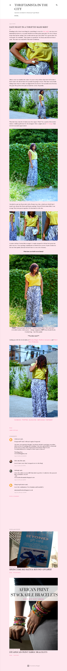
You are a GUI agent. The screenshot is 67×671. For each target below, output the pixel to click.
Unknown (17, 439)
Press (45, 16)
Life (40, 16)
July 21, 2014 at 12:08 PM (20, 456)
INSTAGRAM (41, 420)
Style (29, 16)
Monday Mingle (34, 340)
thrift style (15, 430)
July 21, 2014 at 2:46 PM (20, 479)
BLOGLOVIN (32, 420)
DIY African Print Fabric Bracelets (28, 652)
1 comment (16, 655)
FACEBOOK (17, 420)
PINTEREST (49, 420)
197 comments (16, 572)
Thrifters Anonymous (45, 340)
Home (16, 16)
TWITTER (25, 420)
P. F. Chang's (49, 123)
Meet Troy (23, 16)
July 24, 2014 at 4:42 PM (20, 492)
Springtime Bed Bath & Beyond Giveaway (30, 569)
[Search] (57, 4)
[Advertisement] (33, 513)
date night (46, 31)
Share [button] (10, 427)
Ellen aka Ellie (18, 461)
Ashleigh (16, 470)
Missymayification (19, 484)
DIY (33, 16)
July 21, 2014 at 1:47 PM (20, 465)
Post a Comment (14, 496)
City (36, 16)
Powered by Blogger (33, 666)
